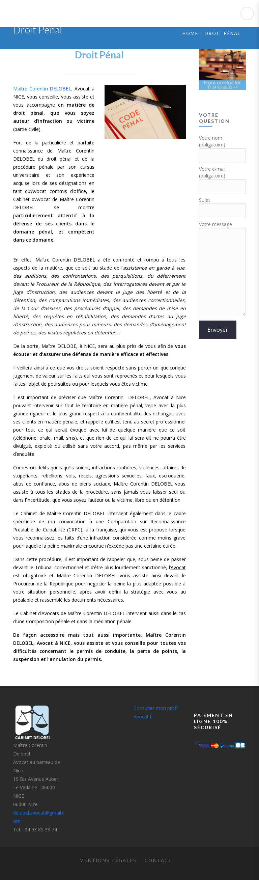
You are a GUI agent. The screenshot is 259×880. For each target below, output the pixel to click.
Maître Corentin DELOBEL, (43, 88)
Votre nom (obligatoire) (222, 147)
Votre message (222, 269)
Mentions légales (108, 860)
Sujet (222, 205)
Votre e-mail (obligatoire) (222, 178)
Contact (158, 860)
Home (190, 33)
